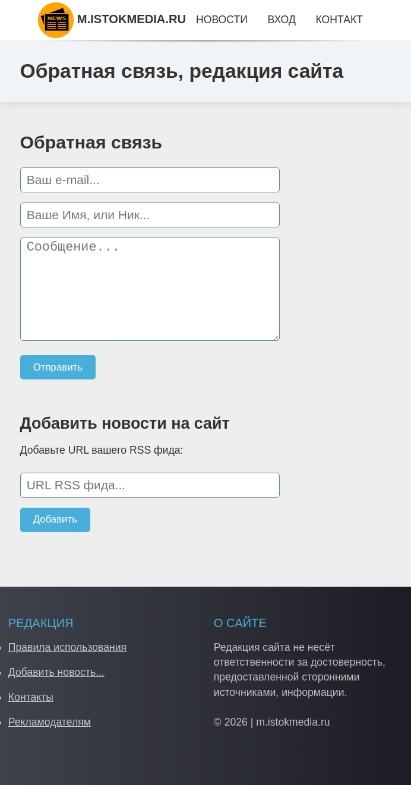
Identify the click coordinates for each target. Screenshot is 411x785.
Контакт (338, 20)
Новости (222, 20)
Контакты (30, 697)
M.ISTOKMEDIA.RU (112, 19)
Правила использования (67, 647)
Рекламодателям (49, 722)
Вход (281, 20)
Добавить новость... (56, 672)
